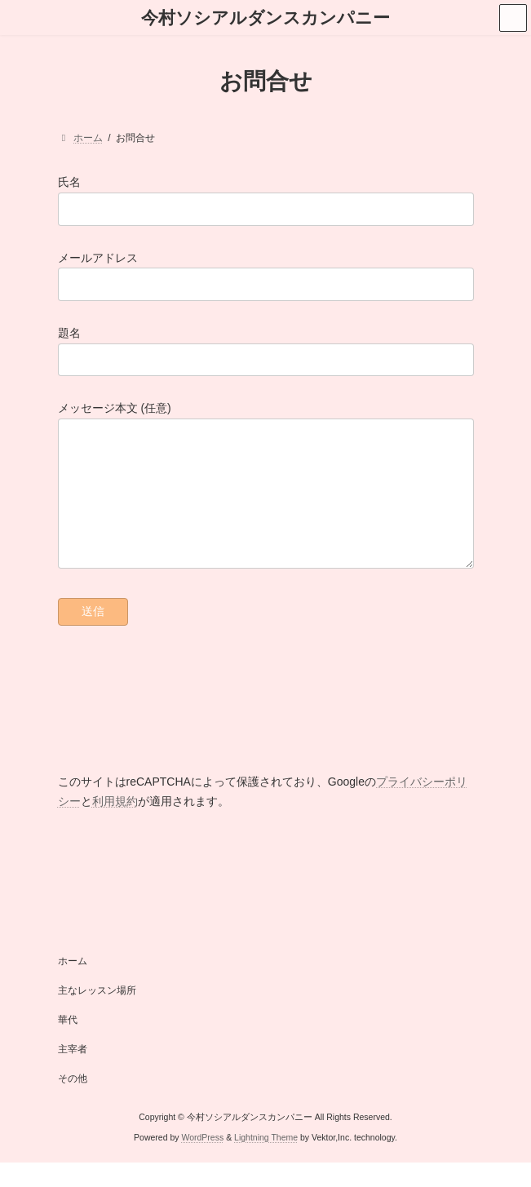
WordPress (202, 1162)
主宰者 (72, 1073)
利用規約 (115, 825)
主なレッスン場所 (97, 1015)
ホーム (72, 985)
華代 (67, 1044)
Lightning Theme (266, 1162)
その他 (72, 1103)
